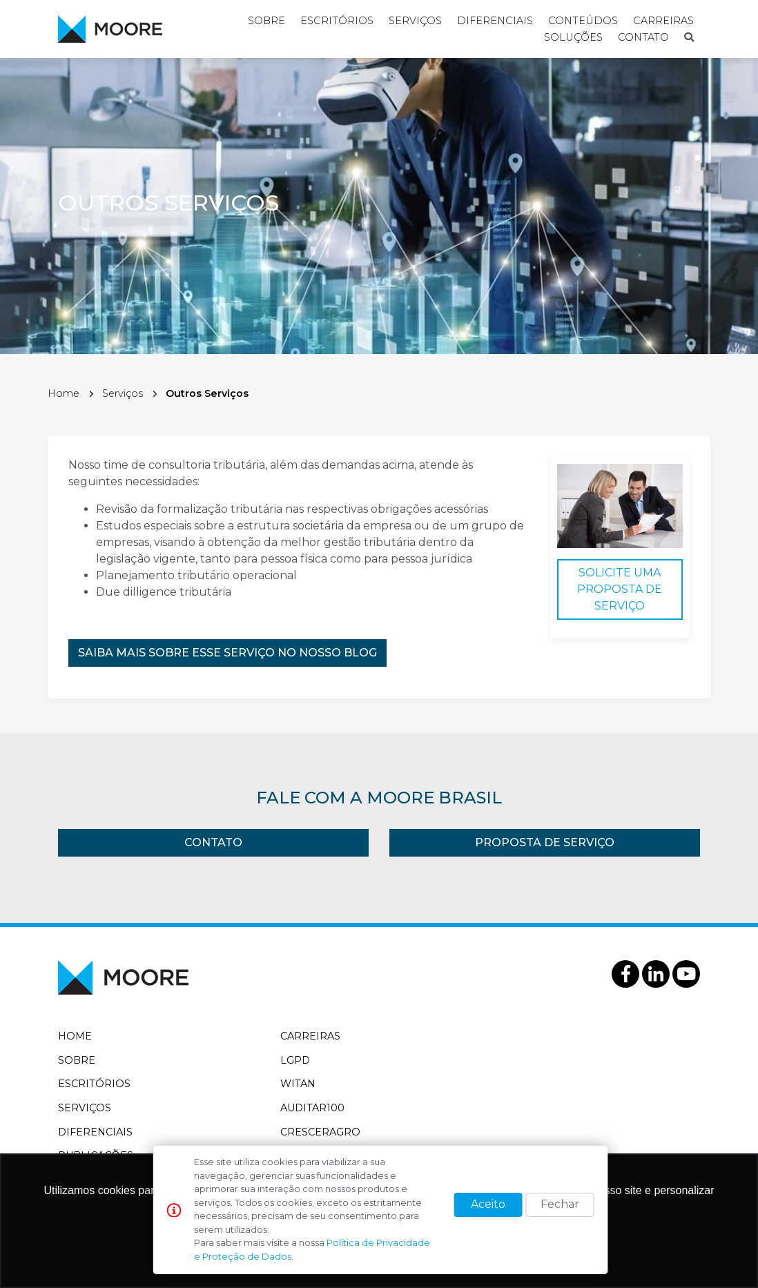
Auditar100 (312, 1108)
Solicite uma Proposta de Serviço (619, 589)
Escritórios (94, 1083)
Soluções (573, 37)
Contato (643, 37)
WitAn (297, 1083)
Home (63, 393)
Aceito (488, 1204)
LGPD (295, 1060)
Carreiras (310, 1036)
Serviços (122, 393)
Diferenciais (95, 1132)
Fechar (560, 1204)
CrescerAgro (320, 1132)
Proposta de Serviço (544, 842)
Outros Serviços (207, 393)
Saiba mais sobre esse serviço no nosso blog (227, 652)
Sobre (76, 1060)
